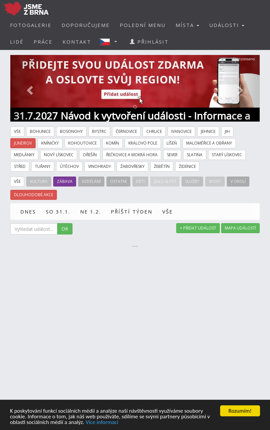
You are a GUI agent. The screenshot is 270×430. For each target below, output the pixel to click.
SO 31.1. (58, 211)
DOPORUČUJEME (86, 25)
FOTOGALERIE (31, 25)
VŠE (167, 211)
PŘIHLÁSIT (149, 41)
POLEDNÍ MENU (143, 25)
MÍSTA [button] (187, 25)
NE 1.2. (90, 211)
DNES (28, 211)
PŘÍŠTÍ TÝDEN (131, 211)
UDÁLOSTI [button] (226, 25)
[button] (110, 41)
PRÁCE (43, 41)
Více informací (101, 422)
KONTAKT (77, 41)
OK (65, 228)
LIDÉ (17, 41)
